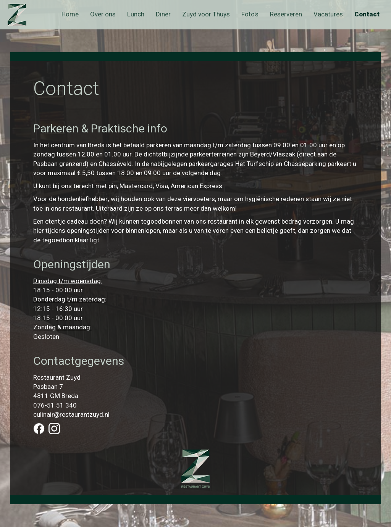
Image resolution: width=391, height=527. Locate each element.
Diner (163, 14)
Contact (367, 14)
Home (70, 14)
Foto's (250, 14)
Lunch (135, 14)
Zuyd (24, 15)
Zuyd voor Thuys (206, 14)
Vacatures (328, 14)
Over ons (103, 14)
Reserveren (286, 14)
